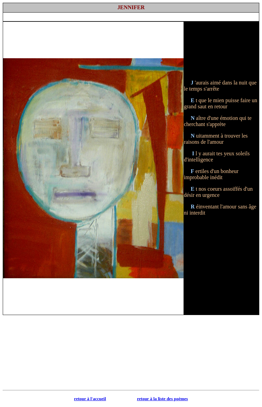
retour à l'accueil (90, 398)
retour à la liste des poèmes (162, 398)
